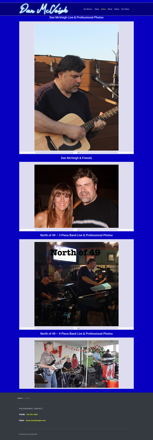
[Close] (150, 2)
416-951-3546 (32, 415)
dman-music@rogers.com (36, 420)
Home (20, 398)
